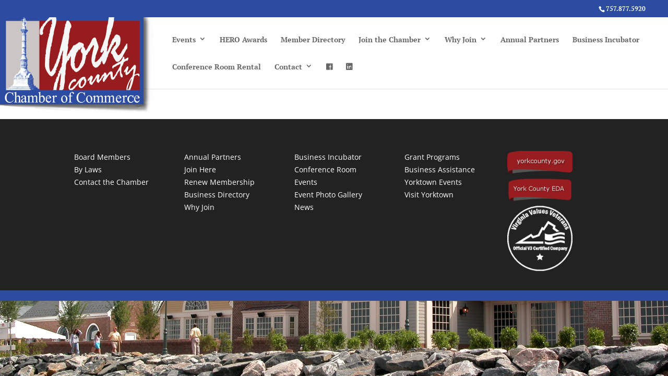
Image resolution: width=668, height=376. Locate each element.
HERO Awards (243, 39)
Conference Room (325, 169)
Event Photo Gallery (328, 194)
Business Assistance (439, 169)
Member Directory (313, 39)
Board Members (102, 157)
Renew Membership (219, 182)
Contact (288, 67)
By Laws (88, 169)
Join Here (200, 169)
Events (184, 39)
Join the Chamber (390, 39)
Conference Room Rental (216, 67)
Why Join (460, 39)
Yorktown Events (433, 182)
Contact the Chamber (111, 182)
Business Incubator (605, 39)
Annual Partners (529, 39)
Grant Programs (432, 157)
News (304, 207)
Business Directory (216, 194)
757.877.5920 (626, 9)
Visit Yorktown (429, 194)
